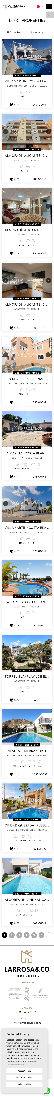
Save (14, 104)
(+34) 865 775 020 (27, 1012)
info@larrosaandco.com (27, 1022)
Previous (4, 57)
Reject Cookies (24, 1084)
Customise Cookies (24, 1077)
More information (15, 1064)
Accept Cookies (24, 1071)
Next (47, 57)
